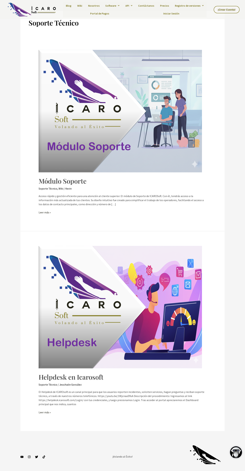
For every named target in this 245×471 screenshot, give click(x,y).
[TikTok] (43, 456)
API (128, 5)
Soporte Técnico (48, 188)
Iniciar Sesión (171, 13)
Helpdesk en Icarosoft (72, 376)
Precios (164, 5)
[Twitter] (36, 456)
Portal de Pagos (99, 13)
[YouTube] (21, 456)
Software (112, 5)
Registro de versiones (189, 5)
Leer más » (45, 212)
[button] (112, 6)
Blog (68, 5)
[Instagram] (29, 456)
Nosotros (94, 5)
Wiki (79, 5)
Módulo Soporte (63, 180)
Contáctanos (146, 5)
